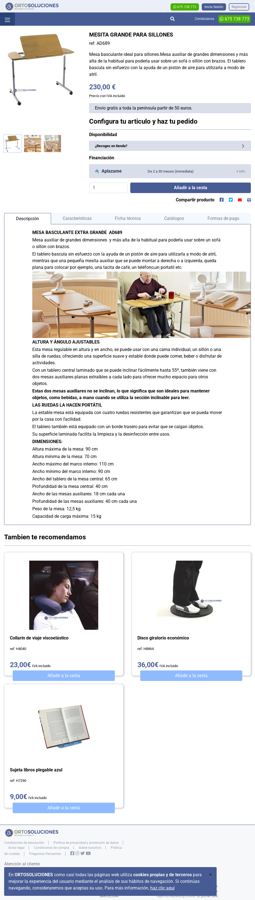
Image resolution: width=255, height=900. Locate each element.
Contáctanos (204, 19)
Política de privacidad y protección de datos (86, 843)
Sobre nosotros (90, 848)
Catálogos (174, 218)
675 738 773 (184, 7)
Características (77, 218)
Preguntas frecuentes (45, 854)
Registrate (239, 7)
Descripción (27, 218)
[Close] (210, 875)
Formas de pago (223, 218)
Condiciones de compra (51, 848)
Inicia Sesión (213, 7)
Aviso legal (16, 848)
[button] (240, 171)
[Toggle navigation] (7, 19)
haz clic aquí (162, 888)
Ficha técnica (128, 218)
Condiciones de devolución (24, 843)
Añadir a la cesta (63, 675)
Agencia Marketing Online (176, 896)
